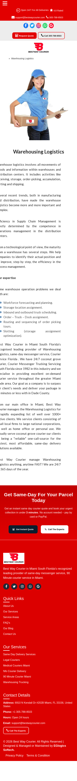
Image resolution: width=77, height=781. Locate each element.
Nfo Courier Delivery (14, 671)
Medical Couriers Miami (16, 665)
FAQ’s (6, 622)
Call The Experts (54, 529)
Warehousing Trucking (16, 682)
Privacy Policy (14, 755)
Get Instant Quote (23, 529)
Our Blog (8, 628)
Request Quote (24, 35)
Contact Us (9, 634)
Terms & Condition (38, 755)
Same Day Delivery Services (19, 654)
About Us (8, 606)
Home (4, 58)
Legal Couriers (11, 660)
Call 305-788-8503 (51, 35)
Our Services (10, 611)
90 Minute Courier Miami (17, 676)
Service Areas (11, 617)
